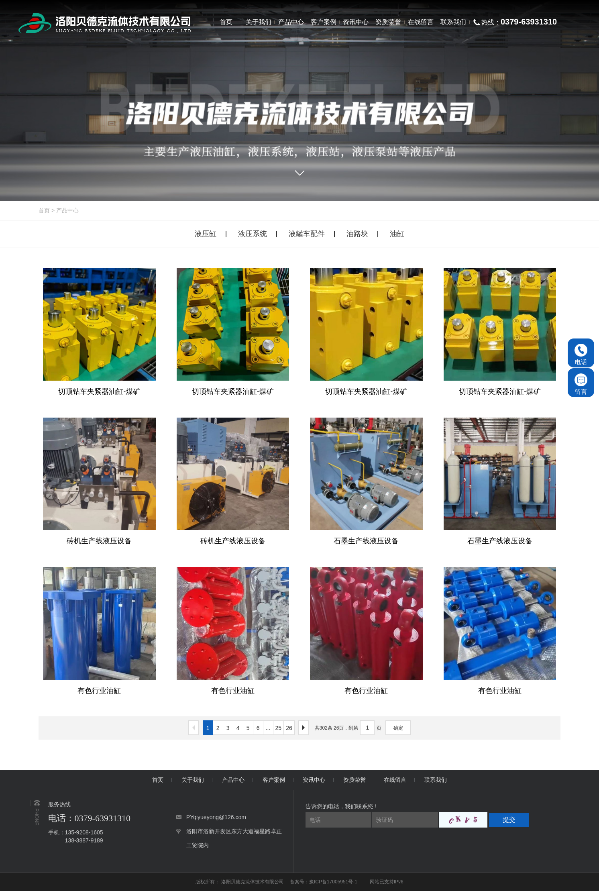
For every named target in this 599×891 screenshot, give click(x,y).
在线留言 (395, 780)
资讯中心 (314, 780)
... (268, 728)
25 (278, 728)
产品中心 (67, 210)
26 (289, 728)
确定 (398, 728)
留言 (581, 384)
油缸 (397, 234)
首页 (44, 210)
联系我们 (435, 780)
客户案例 (274, 780)
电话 (581, 354)
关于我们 (192, 780)
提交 (509, 819)
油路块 (357, 234)
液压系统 (252, 234)
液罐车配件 (307, 234)
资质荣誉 (354, 780)
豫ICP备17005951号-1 (333, 882)
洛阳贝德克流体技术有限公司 (253, 882)
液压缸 (205, 234)
